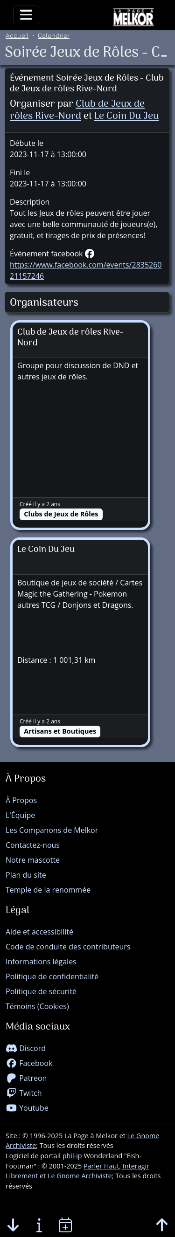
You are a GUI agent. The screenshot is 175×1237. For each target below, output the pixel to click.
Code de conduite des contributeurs (68, 946)
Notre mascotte (33, 860)
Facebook (29, 1063)
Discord (26, 1048)
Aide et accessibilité (39, 932)
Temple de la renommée (48, 890)
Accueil (17, 35)
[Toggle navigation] (26, 15)
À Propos (21, 800)
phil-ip (72, 1155)
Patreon (26, 1078)
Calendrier (54, 35)
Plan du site (26, 875)
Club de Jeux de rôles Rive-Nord (77, 110)
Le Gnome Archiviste (80, 1175)
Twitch (24, 1093)
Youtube (27, 1108)
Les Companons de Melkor (52, 830)
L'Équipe (20, 815)
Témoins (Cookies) (37, 1006)
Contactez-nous (33, 845)
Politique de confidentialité (52, 976)
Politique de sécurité (41, 991)
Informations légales (41, 961)
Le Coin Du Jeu (126, 116)
